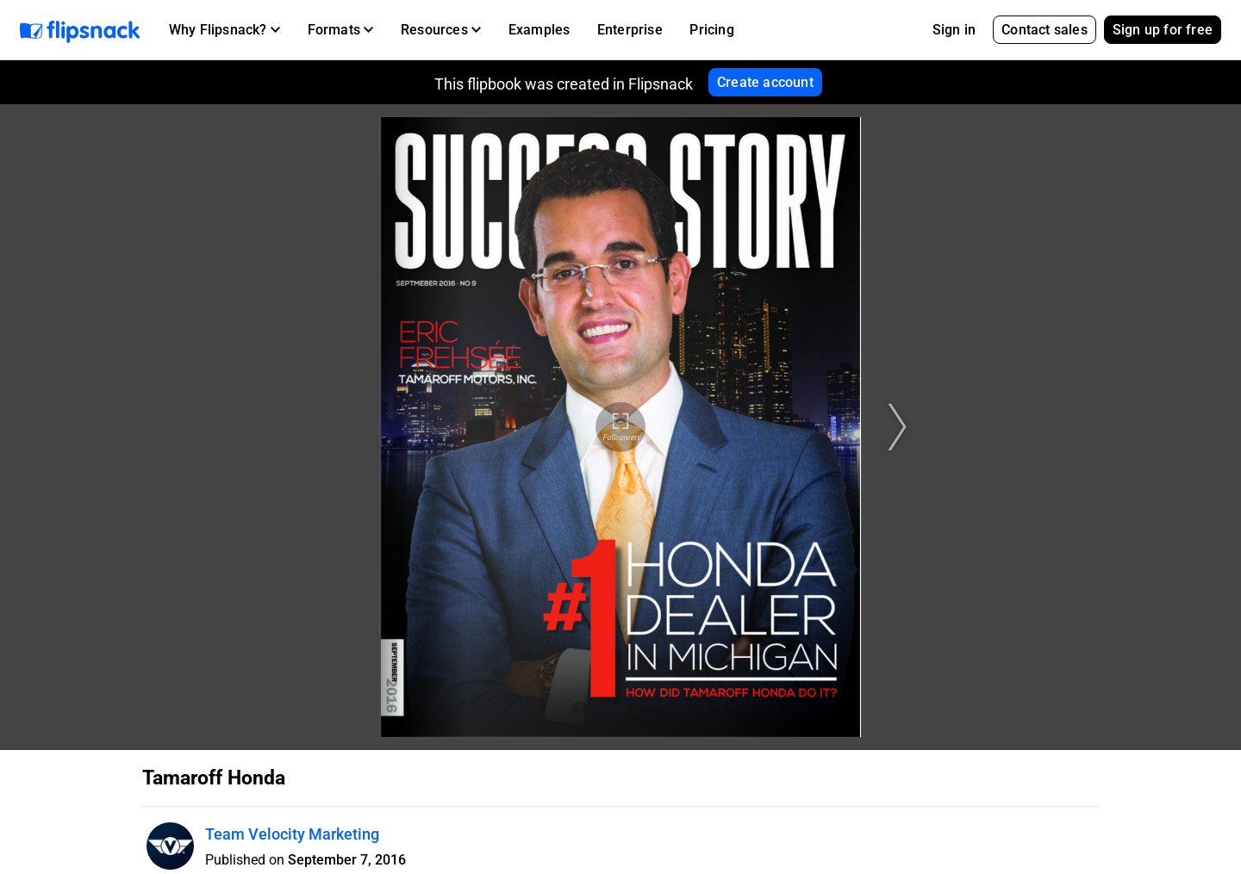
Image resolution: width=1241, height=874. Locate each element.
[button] (224, 30)
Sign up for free (1163, 30)
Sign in (954, 30)
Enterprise (630, 30)
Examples (539, 30)
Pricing (711, 30)
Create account (765, 82)
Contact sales (1044, 30)
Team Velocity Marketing (292, 834)
